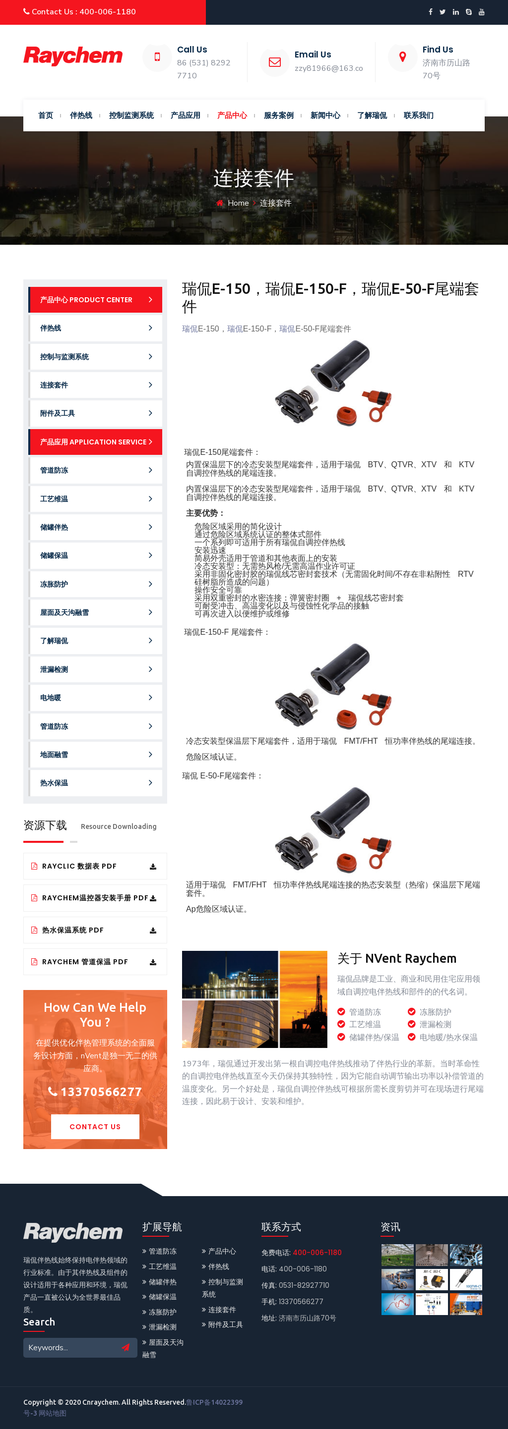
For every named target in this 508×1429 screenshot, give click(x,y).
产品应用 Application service (96, 442)
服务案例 (279, 115)
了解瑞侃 (372, 115)
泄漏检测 (96, 669)
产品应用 (185, 115)
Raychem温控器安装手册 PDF (94, 898)
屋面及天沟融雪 (96, 612)
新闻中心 (325, 115)
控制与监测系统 (96, 356)
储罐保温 (96, 555)
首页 (45, 115)
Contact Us (95, 1127)
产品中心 (232, 115)
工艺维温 (96, 499)
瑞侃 (190, 329)
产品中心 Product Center (96, 299)
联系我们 (419, 115)
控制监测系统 (131, 115)
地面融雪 (96, 754)
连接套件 (96, 385)
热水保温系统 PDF (94, 930)
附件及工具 (96, 413)
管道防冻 (96, 470)
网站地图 (52, 1413)
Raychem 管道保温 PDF (94, 962)
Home (238, 203)
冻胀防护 (96, 584)
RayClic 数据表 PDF (94, 866)
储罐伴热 (96, 527)
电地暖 (96, 697)
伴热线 (81, 115)
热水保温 (96, 782)
